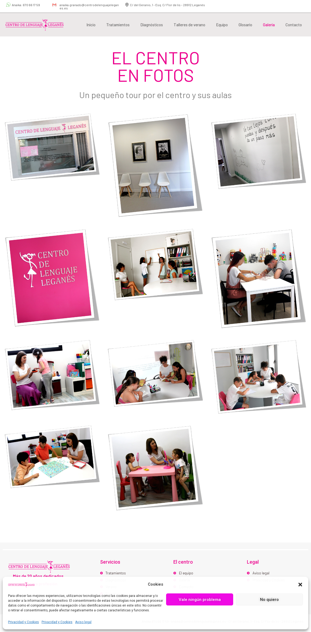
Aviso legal (83, 622)
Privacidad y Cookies (23, 622)
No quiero (269, 599)
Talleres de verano (189, 24)
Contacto (294, 24)
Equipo (222, 24)
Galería (269, 24)
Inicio (91, 24)
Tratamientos (118, 24)
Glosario (245, 24)
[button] (300, 584)
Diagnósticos (151, 24)
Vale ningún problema (200, 599)
